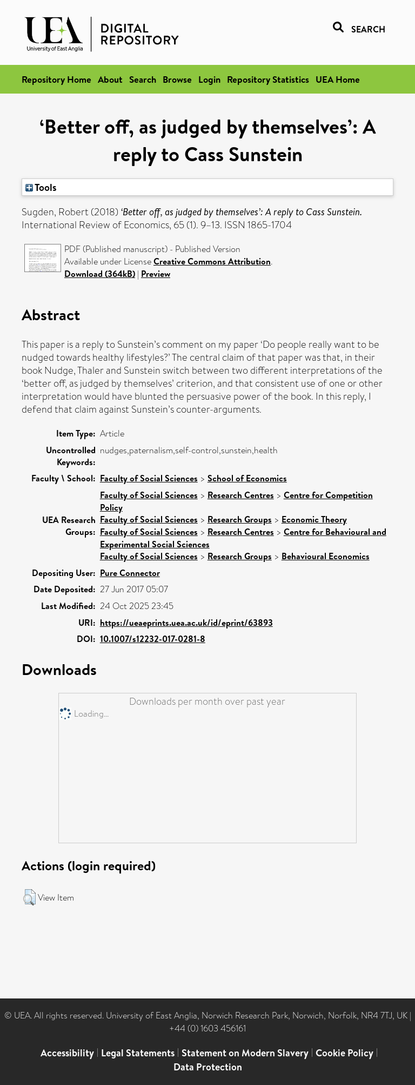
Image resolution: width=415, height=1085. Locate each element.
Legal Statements (138, 1053)
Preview (155, 274)
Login (209, 79)
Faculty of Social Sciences (149, 478)
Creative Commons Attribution (212, 261)
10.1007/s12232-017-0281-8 (152, 639)
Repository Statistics (268, 79)
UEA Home (338, 79)
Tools (41, 187)
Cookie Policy (344, 1053)
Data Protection (207, 1067)
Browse (177, 79)
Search (142, 79)
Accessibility (67, 1053)
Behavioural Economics (326, 556)
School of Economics (247, 478)
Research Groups (240, 519)
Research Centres (241, 495)
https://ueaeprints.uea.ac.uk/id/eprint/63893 (186, 622)
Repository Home (56, 79)
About (110, 79)
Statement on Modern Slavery (245, 1053)
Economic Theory (314, 519)
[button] (29, 897)
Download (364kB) (99, 274)
